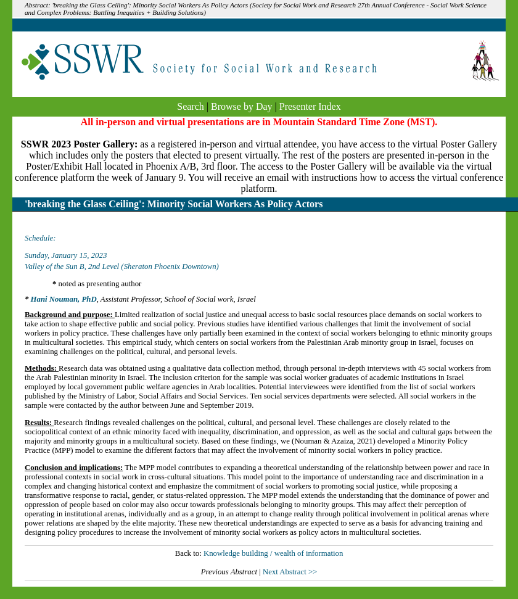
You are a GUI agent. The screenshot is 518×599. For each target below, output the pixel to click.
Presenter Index (310, 106)
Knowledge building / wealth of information (273, 553)
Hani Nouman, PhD (64, 299)
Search (190, 106)
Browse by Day (242, 106)
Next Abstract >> (290, 572)
